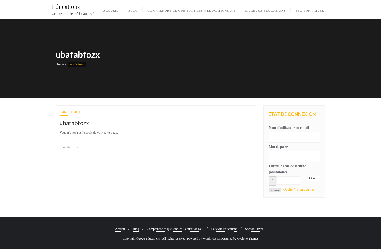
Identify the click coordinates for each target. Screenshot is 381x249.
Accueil (120, 229)
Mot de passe (278, 147)
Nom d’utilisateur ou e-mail (289, 128)
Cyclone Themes (248, 238)
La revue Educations (224, 229)
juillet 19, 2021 (70, 112)
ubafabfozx (69, 146)
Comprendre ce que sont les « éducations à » (175, 229)
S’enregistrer (305, 189)
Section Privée (254, 229)
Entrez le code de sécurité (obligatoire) (287, 169)
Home (60, 64)
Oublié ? (289, 189)
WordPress (209, 238)
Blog (136, 229)
